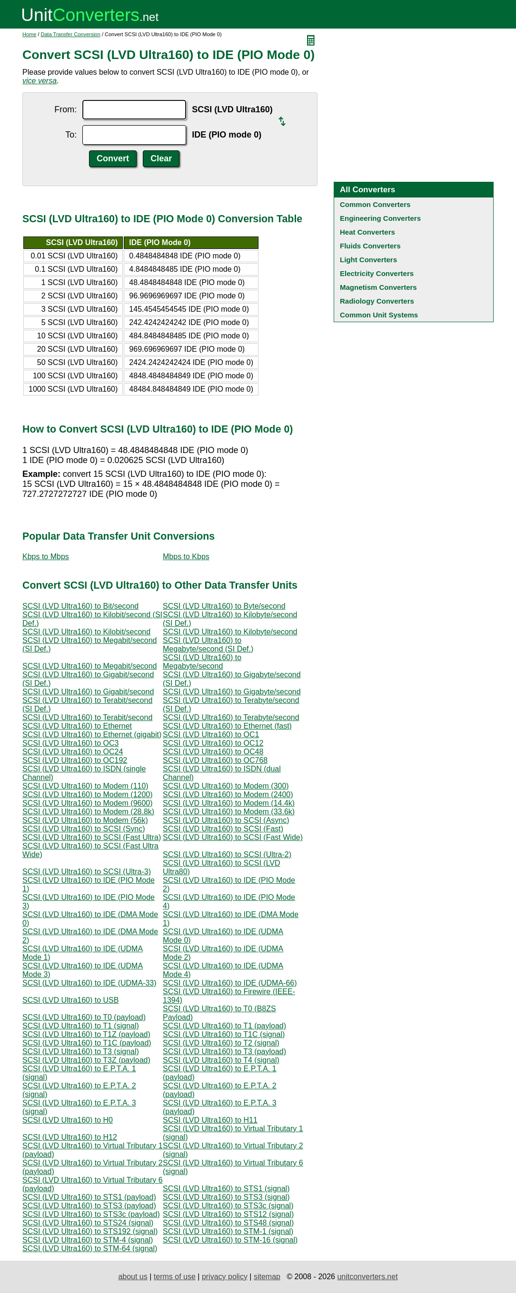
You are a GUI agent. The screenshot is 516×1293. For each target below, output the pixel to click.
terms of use (175, 1277)
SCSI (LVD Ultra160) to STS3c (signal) (228, 1206)
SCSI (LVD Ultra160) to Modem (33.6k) (229, 812)
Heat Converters (367, 232)
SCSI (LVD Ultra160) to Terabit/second (87, 717)
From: (65, 109)
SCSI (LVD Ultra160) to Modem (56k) (85, 820)
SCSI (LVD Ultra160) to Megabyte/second (202, 661)
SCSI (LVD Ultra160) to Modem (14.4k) (229, 803)
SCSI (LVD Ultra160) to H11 (210, 1120)
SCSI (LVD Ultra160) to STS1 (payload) (89, 1197)
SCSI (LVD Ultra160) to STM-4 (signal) (87, 1240)
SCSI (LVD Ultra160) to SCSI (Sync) (83, 829)
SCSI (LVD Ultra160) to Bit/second (80, 606)
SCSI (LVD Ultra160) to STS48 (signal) (228, 1223)
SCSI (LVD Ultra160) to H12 (69, 1137)
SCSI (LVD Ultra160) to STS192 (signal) (90, 1231)
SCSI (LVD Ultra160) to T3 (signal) (80, 1051)
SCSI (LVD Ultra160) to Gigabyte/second (232, 692)
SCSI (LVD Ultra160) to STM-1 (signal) (228, 1231)
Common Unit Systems (379, 315)
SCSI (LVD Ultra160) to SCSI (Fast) (223, 829)
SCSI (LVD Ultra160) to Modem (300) (226, 786)
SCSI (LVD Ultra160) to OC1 (211, 734)
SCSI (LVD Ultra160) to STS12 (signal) (228, 1214)
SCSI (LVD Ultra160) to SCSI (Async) (226, 820)
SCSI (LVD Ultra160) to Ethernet (77, 726)
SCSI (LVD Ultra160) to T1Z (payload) (86, 1034)
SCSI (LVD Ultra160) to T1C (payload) (86, 1043)
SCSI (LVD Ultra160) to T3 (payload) (224, 1051)
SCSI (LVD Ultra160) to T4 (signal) (221, 1060)
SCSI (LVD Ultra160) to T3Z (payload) (86, 1060)
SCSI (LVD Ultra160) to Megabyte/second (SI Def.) (208, 644)
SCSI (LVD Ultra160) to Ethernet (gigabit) (91, 734)
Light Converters (368, 260)
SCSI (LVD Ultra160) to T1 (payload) (224, 1026)
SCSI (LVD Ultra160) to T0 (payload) (84, 1017)
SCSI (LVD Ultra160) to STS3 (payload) (89, 1206)
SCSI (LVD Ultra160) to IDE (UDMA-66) (230, 983)
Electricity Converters (377, 273)
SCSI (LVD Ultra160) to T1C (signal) (224, 1034)
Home (29, 34)
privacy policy (225, 1277)
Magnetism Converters (378, 287)
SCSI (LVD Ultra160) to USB (70, 1000)
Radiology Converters (377, 301)
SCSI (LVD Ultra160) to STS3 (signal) (226, 1197)
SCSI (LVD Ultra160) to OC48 (213, 752)
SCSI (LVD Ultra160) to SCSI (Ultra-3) (86, 872)
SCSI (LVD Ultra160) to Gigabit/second (88, 692)
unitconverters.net (367, 1277)
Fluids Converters (370, 246)
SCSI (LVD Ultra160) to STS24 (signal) (87, 1223)
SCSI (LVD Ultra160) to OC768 (215, 760)
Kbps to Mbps (45, 557)
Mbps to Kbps (186, 557)
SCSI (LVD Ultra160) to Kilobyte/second (230, 632)
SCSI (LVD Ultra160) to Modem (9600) (87, 803)
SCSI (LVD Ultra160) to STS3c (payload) (91, 1214)
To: (71, 134)
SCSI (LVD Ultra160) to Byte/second (224, 606)
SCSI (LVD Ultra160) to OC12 (213, 743)
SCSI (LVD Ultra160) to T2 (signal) (221, 1043)
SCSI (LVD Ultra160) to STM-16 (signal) (230, 1240)
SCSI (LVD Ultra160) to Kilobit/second (86, 632)
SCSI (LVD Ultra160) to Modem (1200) (87, 794)
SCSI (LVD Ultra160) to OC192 (74, 760)
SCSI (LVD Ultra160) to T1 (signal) (80, 1026)
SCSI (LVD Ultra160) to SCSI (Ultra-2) (227, 854)
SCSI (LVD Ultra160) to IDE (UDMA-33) (89, 983)
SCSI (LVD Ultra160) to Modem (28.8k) (88, 812)
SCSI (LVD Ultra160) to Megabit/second (89, 666)
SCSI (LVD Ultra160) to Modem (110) (85, 786)
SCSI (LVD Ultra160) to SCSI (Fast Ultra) (91, 837)
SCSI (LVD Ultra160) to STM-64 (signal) (89, 1248)
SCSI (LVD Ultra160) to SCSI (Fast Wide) (233, 837)
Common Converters (375, 204)
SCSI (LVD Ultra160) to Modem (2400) (228, 794)
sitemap (267, 1277)
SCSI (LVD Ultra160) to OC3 (70, 743)
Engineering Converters (380, 218)
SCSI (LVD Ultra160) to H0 (67, 1120)
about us (132, 1277)
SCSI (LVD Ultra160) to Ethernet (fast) (227, 726)
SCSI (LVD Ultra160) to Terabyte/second (231, 717)
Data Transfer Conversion (70, 34)
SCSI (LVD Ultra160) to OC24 (72, 752)
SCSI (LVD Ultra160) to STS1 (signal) (226, 1188)
